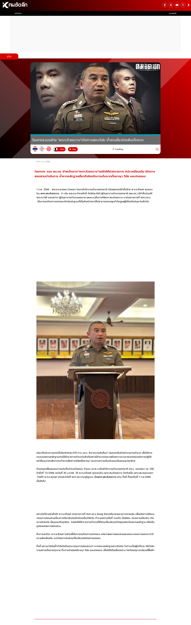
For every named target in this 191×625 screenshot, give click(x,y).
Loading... (119, 149)
